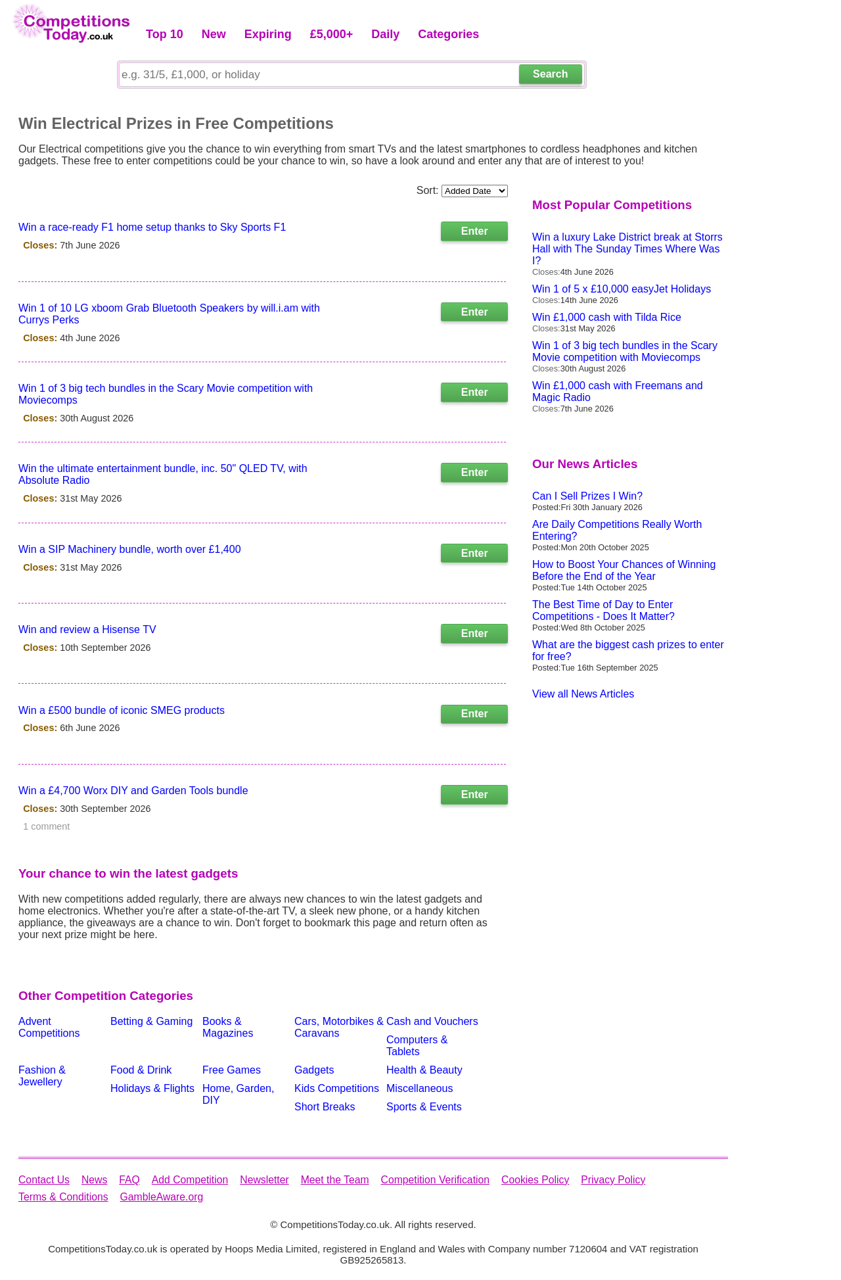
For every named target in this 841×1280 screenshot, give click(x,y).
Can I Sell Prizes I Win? (587, 496)
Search (550, 74)
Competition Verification (435, 1179)
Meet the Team (335, 1179)
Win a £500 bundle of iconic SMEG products (121, 710)
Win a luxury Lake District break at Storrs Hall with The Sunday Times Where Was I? (627, 248)
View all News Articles (583, 693)
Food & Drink (140, 1070)
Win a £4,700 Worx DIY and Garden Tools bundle (133, 790)
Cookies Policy (535, 1179)
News (94, 1179)
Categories (448, 34)
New (214, 34)
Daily (385, 34)
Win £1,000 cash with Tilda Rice (606, 317)
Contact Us (44, 1179)
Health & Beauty (424, 1070)
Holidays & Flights (152, 1088)
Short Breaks (324, 1106)
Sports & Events (424, 1106)
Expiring (268, 34)
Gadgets (314, 1070)
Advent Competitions (49, 1027)
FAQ (129, 1179)
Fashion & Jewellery (42, 1075)
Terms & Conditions (63, 1196)
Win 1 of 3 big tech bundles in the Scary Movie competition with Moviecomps (624, 351)
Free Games (231, 1070)
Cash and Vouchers (432, 1021)
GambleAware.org (162, 1196)
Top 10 (164, 34)
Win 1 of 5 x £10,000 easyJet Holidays (621, 289)
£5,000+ (331, 34)
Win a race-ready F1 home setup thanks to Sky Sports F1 (152, 227)
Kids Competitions (336, 1088)
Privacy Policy (613, 1179)
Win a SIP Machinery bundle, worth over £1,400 (129, 549)
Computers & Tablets (416, 1045)
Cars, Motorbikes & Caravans (339, 1027)
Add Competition (190, 1179)
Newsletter (264, 1179)
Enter (474, 231)
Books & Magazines (227, 1027)
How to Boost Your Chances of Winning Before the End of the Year (624, 570)
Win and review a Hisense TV (87, 629)
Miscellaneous (419, 1088)
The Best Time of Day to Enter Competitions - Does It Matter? (603, 610)
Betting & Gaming (151, 1021)
